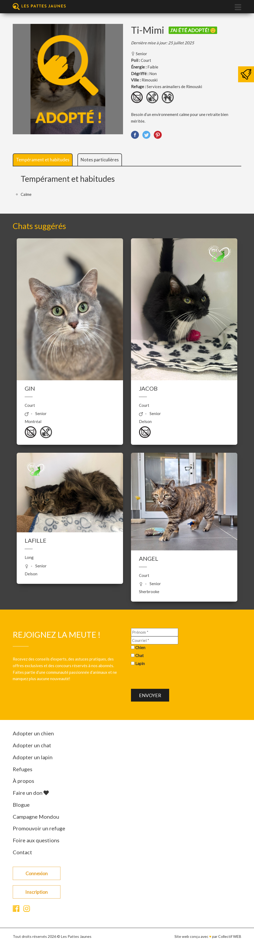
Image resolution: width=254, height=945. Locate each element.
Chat (139, 655)
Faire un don (31, 792)
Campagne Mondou (36, 816)
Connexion (36, 873)
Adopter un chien (33, 733)
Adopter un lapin (32, 757)
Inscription (36, 892)
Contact (22, 852)
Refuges (22, 769)
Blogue (21, 804)
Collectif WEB (229, 936)
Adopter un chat (32, 745)
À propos (23, 781)
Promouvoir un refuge (39, 828)
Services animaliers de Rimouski (174, 86)
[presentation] (171, 678)
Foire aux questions (36, 840)
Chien (140, 647)
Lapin (140, 663)
